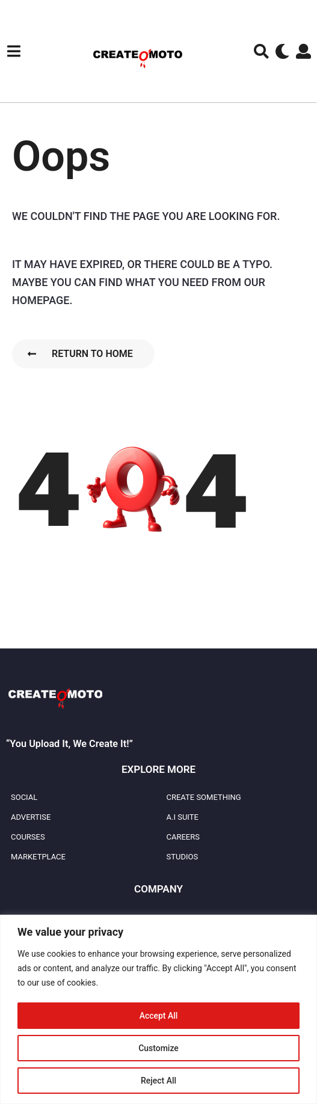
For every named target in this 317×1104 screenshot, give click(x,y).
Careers (183, 836)
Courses (28, 836)
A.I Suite (183, 817)
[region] (158, 1009)
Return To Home (80, 353)
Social (24, 797)
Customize (158, 1048)
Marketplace (38, 856)
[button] (13, 51)
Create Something (204, 797)
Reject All (158, 1080)
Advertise (31, 817)
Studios (183, 856)
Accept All (159, 1015)
